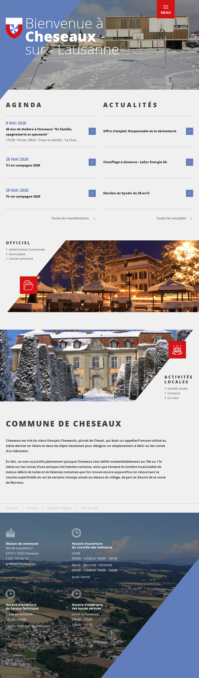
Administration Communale (27, 249)
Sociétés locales (178, 388)
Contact (32, 508)
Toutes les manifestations (73, 218)
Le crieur (173, 398)
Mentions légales (59, 508)
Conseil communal (21, 258)
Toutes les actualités (174, 218)
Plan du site (89, 508)
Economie (174, 393)
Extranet (12, 508)
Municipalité (17, 254)
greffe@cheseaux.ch (20, 564)
